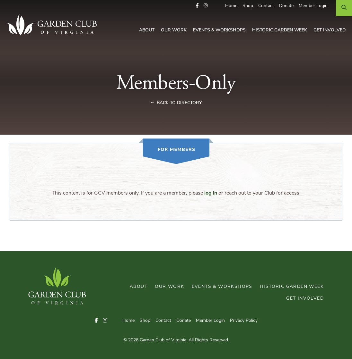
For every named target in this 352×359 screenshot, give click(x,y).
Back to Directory (179, 103)
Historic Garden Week (279, 30)
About (146, 30)
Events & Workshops (219, 30)
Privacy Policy (244, 320)
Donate (286, 6)
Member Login (313, 6)
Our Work (174, 30)
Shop (247, 6)
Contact (266, 6)
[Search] (344, 8)
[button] (197, 6)
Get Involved (329, 30)
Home (231, 6)
